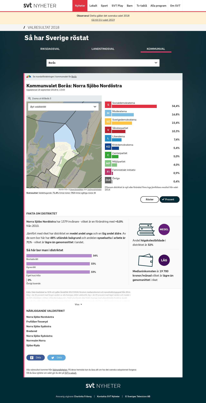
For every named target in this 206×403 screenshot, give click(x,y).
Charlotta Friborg (83, 396)
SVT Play (117, 5)
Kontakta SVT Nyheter (108, 396)
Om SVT (175, 5)
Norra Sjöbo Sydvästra (39, 335)
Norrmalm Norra (36, 340)
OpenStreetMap (76, 189)
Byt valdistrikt (38, 106)
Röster (150, 199)
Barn (130, 5)
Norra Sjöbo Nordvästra (40, 316)
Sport (104, 5)
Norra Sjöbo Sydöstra (38, 326)
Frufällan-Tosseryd (37, 321)
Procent (169, 199)
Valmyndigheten (94, 189)
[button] (35, 357)
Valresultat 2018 (41, 27)
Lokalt (93, 5)
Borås (52, 62)
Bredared (31, 331)
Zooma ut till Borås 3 (39, 98)
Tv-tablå (141, 5)
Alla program (158, 5)
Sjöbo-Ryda (33, 345)
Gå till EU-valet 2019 (103, 19)
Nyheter (80, 5)
